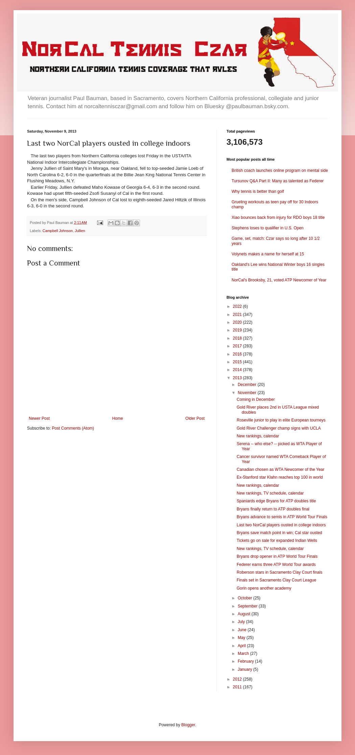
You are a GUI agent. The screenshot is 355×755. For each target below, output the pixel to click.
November (248, 392)
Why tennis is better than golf (258, 191)
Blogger (188, 725)
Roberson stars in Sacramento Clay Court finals (279, 572)
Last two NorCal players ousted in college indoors (281, 525)
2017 (238, 346)
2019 (238, 330)
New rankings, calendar (258, 436)
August (245, 614)
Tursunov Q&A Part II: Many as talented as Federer (278, 181)
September (248, 606)
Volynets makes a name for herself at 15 (268, 254)
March (244, 653)
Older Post (195, 418)
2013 (238, 377)
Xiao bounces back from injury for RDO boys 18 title (278, 217)
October (245, 598)
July (242, 621)
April (242, 645)
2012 (238, 679)
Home (117, 418)
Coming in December (256, 399)
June (242, 629)
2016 (238, 354)
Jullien (80, 231)
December (248, 384)
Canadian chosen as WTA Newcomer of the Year (280, 469)
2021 (238, 314)
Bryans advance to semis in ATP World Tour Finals (282, 516)
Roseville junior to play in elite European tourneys (281, 420)
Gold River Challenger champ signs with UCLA (279, 428)
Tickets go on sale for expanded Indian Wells (277, 540)
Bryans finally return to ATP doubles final (273, 509)
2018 (238, 338)
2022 (238, 306)
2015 (238, 362)
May (242, 637)
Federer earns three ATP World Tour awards (276, 564)
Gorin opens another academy (264, 588)
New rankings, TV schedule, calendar (270, 493)
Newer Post (39, 418)
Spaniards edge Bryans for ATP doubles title (276, 501)
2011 (238, 687)
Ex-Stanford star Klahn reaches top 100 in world (280, 477)
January (245, 669)
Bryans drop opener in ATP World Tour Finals (277, 556)
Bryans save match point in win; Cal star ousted (279, 532)
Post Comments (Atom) (73, 428)
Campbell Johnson (58, 231)
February (246, 661)
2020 (238, 322)
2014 (238, 369)
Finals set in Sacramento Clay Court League (276, 580)
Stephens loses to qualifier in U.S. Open (268, 228)
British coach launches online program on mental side (280, 170)
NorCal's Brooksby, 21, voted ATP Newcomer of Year (279, 280)
